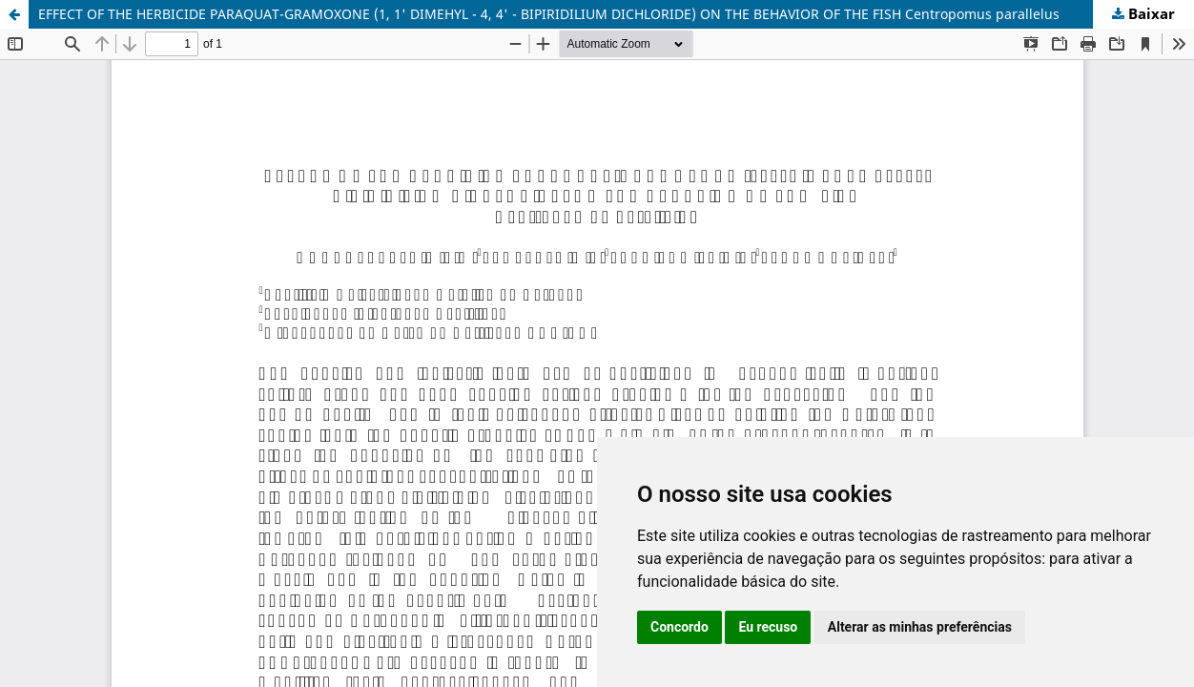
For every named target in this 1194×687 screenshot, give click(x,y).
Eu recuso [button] (767, 627)
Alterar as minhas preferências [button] (920, 627)
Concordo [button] (679, 627)
